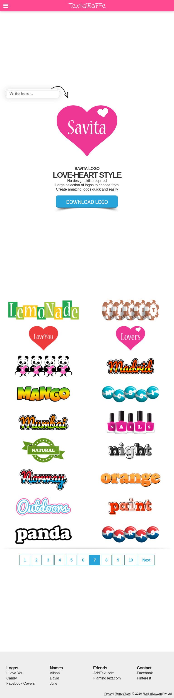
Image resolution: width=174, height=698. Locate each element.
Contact (144, 667)
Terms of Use (122, 693)
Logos (12, 667)
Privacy (108, 693)
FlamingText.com (107, 678)
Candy (11, 678)
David (54, 678)
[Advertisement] (87, 51)
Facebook (145, 673)
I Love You (14, 673)
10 (131, 560)
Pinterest (144, 678)
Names (56, 667)
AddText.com (103, 673)
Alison (55, 673)
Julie (53, 683)
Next (146, 560)
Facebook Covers (20, 683)
